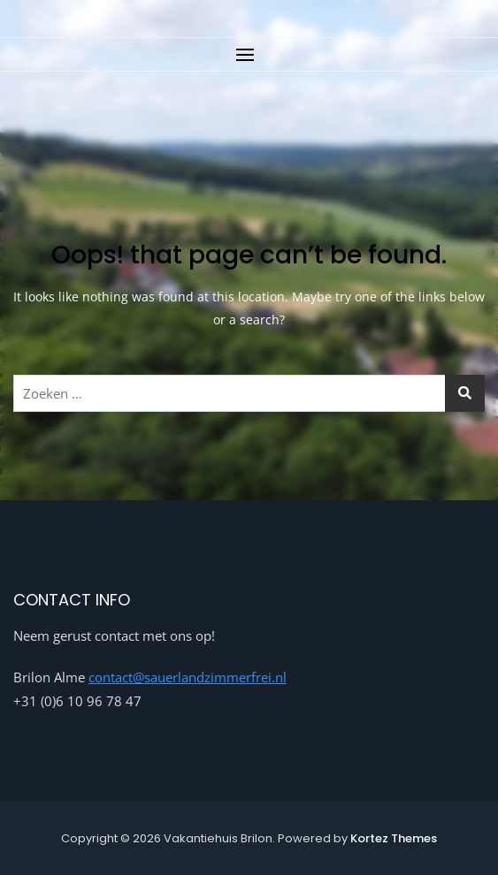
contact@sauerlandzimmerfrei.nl (187, 677)
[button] (249, 54)
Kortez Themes (393, 838)
